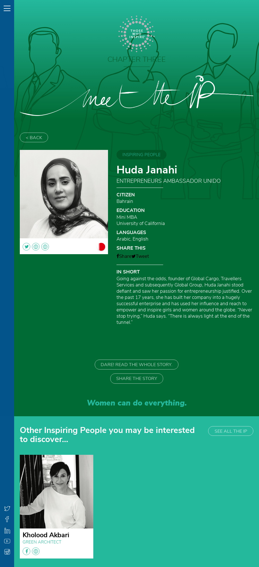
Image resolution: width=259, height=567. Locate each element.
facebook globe (31, 551)
